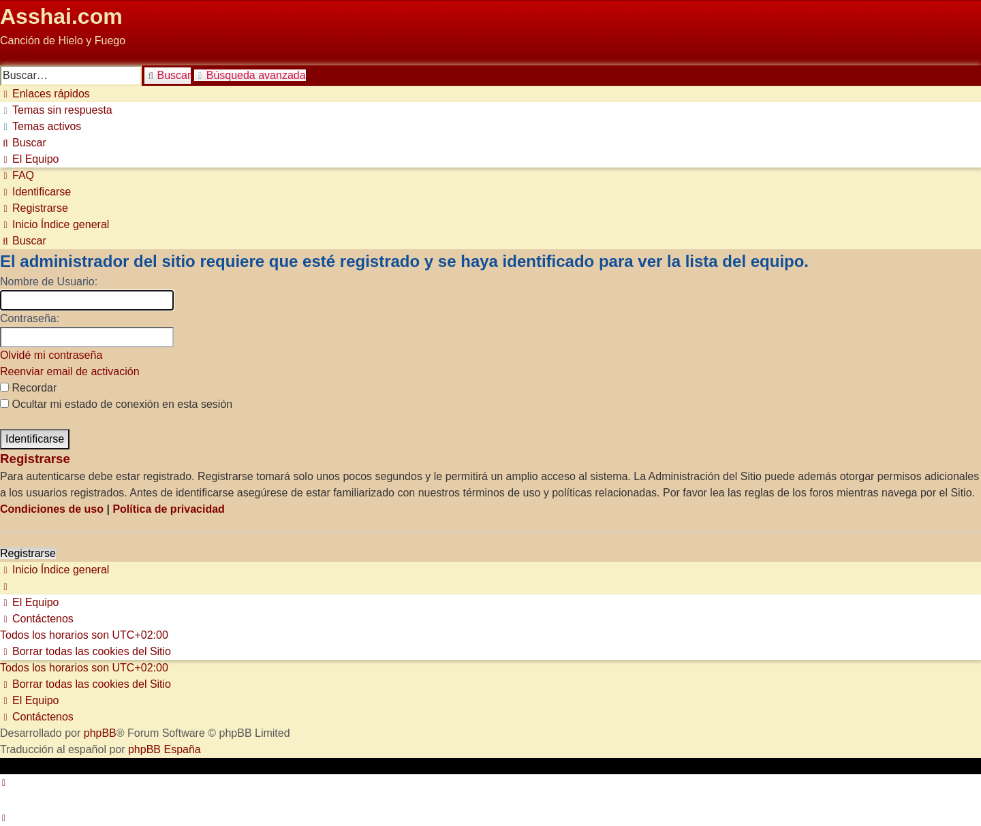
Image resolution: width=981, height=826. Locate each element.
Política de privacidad (168, 509)
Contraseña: (29, 318)
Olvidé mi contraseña (51, 355)
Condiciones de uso (52, 509)
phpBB (100, 733)
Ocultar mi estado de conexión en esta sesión (116, 404)
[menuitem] (56, 110)
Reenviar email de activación (70, 371)
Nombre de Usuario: (48, 281)
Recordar (28, 388)
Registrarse (28, 553)
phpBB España (164, 749)
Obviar (16, 57)
